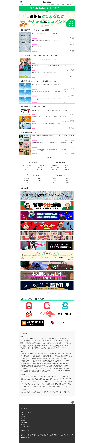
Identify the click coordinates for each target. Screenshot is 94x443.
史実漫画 (31, 370)
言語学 (55, 376)
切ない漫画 (36, 365)
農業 (63, 378)
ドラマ (45, 383)
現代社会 (36, 386)
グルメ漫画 (43, 353)
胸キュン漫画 (56, 363)
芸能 (56, 383)
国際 (40, 386)
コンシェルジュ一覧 (50, 4)
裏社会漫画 (67, 370)
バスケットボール (41, 384)
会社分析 (46, 391)
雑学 (61, 393)
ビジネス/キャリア (25, 389)
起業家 (68, 393)
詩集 (38, 342)
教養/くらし (69, 4)
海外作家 (22, 340)
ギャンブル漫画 (24, 371)
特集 (23, 4)
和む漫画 (51, 366)
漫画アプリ (66, 358)
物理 (67, 378)
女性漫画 (43, 355)
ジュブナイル (51, 342)
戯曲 (67, 342)
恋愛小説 (39, 167)
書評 (54, 386)
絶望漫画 (42, 365)
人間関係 (70, 381)
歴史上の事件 (46, 379)
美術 (60, 384)
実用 (69, 391)
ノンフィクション (45, 393)
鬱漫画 (56, 366)
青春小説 (49, 340)
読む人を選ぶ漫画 (50, 365)
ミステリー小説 (27, 165)
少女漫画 (67, 170)
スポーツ (28, 384)
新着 (41, 4)
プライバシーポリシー (26, 426)
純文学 (38, 340)
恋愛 (25, 383)
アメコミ (28, 358)
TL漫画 (31, 353)
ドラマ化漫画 (23, 361)
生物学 (37, 378)
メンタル (53, 381)
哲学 (54, 180)
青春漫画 (51, 358)
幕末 (40, 379)
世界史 (28, 379)
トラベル (68, 379)
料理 (21, 383)
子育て (65, 381)
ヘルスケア (47, 381)
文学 (70, 378)
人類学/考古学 (24, 378)
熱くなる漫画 (59, 365)
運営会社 (23, 424)
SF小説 (27, 167)
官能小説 (66, 340)
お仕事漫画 (51, 360)
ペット (63, 379)
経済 (48, 376)
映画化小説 (33, 345)
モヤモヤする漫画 (24, 363)
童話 (49, 348)
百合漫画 (58, 356)
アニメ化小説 (50, 343)
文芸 (58, 4)
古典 (28, 343)
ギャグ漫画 (37, 353)
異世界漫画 (38, 356)
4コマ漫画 (69, 356)
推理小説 (36, 347)
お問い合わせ (24, 422)
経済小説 (22, 342)
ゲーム (41, 383)
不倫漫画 (66, 365)
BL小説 (22, 338)
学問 (42, 376)
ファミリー (41, 381)
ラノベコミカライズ (44, 368)
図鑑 (46, 348)
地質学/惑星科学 (49, 378)
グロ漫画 (57, 360)
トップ (36, 4)
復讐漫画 (22, 366)
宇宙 (35, 376)
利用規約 (23, 420)
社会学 (60, 376)
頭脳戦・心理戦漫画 (64, 368)
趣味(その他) (54, 384)
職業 (34, 393)
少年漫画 (67, 165)
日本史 (36, 379)
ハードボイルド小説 (39, 338)
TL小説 (31, 338)
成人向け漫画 (51, 356)
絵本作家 (34, 348)
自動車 (48, 384)
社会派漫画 (30, 365)
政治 (33, 378)
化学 (39, 376)
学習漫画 (49, 363)
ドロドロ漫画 (31, 361)
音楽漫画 (38, 355)
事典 (38, 348)
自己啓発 (64, 391)
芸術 (67, 178)
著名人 (64, 383)
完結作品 (39, 358)
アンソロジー (43, 342)
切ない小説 (48, 345)
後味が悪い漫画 (64, 363)
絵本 (29, 348)
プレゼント (30, 386)
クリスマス (23, 386)
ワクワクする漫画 (34, 363)
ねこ (21, 381)
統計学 (59, 378)
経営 (45, 376)
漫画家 (27, 356)
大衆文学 (34, 340)
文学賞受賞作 (23, 347)
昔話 (52, 348)
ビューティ (26, 381)
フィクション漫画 (39, 370)
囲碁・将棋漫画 (54, 368)
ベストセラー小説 (24, 345)
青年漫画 (67, 167)
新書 (70, 384)
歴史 (54, 178)
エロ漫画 (45, 360)
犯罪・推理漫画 (59, 358)
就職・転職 (23, 393)
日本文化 (58, 386)
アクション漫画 (30, 360)
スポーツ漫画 (50, 353)
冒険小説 (43, 343)
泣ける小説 (23, 343)
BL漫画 (22, 353)
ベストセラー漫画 (59, 361)
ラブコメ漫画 (23, 368)
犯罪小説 (30, 347)
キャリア (22, 391)
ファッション (33, 381)
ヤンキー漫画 (62, 366)
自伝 (66, 384)
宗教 (54, 182)
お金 (39, 182)
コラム (68, 383)
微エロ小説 (65, 345)
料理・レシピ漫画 (43, 366)
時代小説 (39, 170)
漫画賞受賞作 (29, 366)
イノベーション (55, 393)
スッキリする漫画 (64, 360)
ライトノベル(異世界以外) (52, 347)
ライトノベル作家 (64, 347)
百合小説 (28, 342)
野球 (63, 384)
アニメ (36, 383)
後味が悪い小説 (41, 345)
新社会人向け (27, 178)
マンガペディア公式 (42, 371)
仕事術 (39, 180)
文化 (62, 386)
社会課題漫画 (32, 371)
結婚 (61, 381)
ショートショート (60, 342)
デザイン (34, 384)
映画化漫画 (43, 363)
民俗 (66, 386)
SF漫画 (27, 353)
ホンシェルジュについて (26, 412)
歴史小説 (55, 340)
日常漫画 (66, 355)
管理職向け (27, 180)
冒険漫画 (22, 356)
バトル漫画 (54, 165)
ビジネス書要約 (30, 391)
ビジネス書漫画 (50, 361)
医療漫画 (63, 356)
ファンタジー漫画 (54, 167)
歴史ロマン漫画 (24, 370)
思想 (47, 386)
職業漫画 (45, 356)
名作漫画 (36, 366)
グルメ (58, 379)
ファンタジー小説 (39, 165)
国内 (44, 386)
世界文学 (43, 340)
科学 (67, 180)
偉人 (25, 379)
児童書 (42, 348)
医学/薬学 (30, 376)
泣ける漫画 (45, 358)
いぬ (51, 379)
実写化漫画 (23, 365)
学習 (50, 391)
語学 (54, 391)
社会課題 (38, 393)
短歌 (40, 347)
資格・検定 (58, 391)
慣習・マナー (30, 383)
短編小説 (38, 343)
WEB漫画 (22, 358)
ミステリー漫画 (31, 355)
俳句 (44, 347)
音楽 (52, 383)
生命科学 (42, 378)
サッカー (22, 384)
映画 (49, 383)
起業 (27, 182)
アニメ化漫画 (38, 360)
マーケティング (39, 178)
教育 (58, 381)
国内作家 (28, 340)
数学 (30, 378)
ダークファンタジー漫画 (57, 370)
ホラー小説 (27, 170)
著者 (65, 393)
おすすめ (29, 4)
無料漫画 (22, 360)
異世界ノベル (23, 348)
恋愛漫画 (54, 170)
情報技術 (29, 393)
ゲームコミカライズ (33, 368)
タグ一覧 (23, 418)
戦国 (33, 379)
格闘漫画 (34, 358)
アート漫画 (47, 370)
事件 (50, 386)
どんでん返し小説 (66, 343)
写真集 (59, 383)
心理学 (67, 182)
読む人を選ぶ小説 (57, 345)
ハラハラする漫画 (40, 361)
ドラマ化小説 (58, 343)
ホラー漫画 (23, 355)
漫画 (63, 4)
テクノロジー (23, 376)
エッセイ (34, 342)
